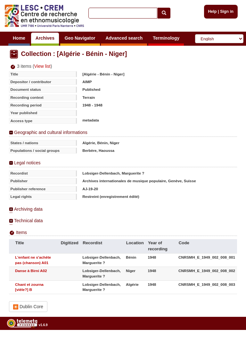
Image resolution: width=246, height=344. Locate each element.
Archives (45, 38)
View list (42, 66)
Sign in (227, 11)
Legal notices (27, 162)
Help (212, 11)
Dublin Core (28, 306)
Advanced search (124, 38)
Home (19, 38)
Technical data (28, 220)
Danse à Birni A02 (31, 271)
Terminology (166, 38)
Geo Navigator (80, 38)
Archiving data (28, 209)
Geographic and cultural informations (50, 132)
